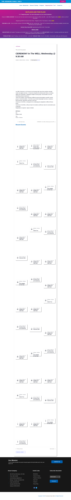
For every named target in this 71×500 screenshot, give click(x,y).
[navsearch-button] (69, 6)
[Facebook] (34, 487)
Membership (26, 5)
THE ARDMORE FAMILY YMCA (11, 1)
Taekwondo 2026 (50, 166)
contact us (57, 461)
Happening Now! (49, 5)
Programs (42, 5)
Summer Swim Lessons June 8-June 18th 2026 (36, 147)
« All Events (18, 46)
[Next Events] (52, 448)
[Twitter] (36, 487)
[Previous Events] (19, 448)
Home (21, 5)
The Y (54, 5)
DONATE (62, 1)
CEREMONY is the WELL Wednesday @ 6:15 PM (45, 121)
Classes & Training (34, 5)
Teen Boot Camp (22, 121)
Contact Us (59, 5)
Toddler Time (21, 163)
